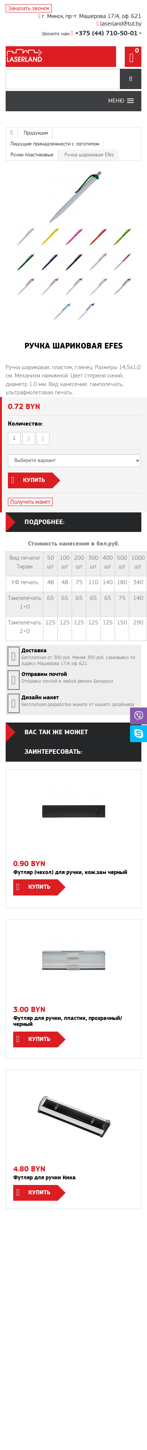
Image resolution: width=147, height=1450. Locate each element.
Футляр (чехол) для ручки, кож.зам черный (70, 872)
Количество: (25, 424)
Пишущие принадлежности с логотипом (55, 144)
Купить (39, 887)
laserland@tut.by (118, 23)
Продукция (36, 133)
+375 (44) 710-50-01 (104, 33)
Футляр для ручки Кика (44, 1177)
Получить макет (30, 502)
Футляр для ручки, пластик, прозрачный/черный (67, 1021)
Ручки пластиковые (32, 155)
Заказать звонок (28, 8)
